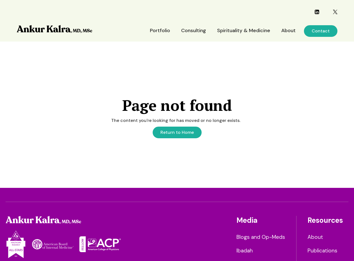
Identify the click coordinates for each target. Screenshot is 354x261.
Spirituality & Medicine (243, 30)
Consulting (193, 30)
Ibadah (244, 250)
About (288, 30)
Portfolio (160, 30)
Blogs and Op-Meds (260, 237)
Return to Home (177, 132)
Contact (321, 31)
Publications (322, 250)
